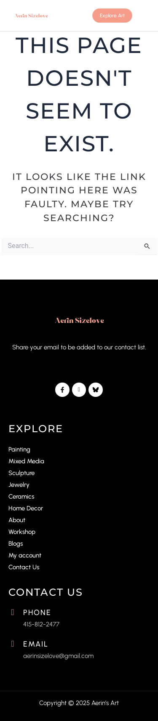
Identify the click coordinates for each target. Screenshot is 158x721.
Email (35, 644)
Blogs (15, 543)
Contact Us (23, 567)
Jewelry (18, 485)
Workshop (21, 532)
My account (24, 555)
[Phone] (12, 612)
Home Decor (25, 508)
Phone (37, 612)
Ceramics (21, 496)
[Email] (12, 643)
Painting (19, 449)
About (16, 520)
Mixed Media (26, 461)
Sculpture (21, 473)
